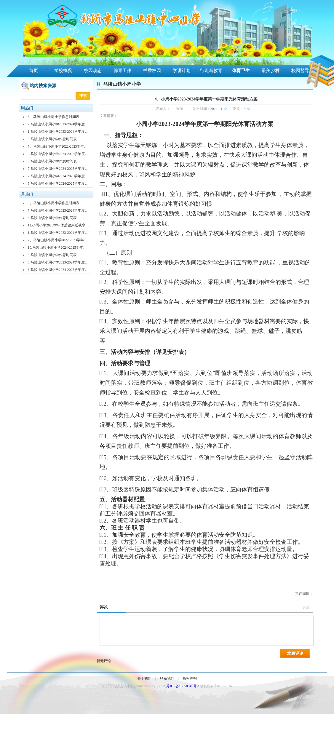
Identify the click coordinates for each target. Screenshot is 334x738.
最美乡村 (270, 70)
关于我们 (144, 678)
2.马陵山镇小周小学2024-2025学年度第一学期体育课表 (71, 176)
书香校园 (152, 70)
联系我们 (167, 678)
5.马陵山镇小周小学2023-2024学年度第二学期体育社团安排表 (76, 262)
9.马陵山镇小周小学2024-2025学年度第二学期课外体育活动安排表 (79, 154)
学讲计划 (182, 70)
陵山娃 (33, 82)
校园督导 (300, 70)
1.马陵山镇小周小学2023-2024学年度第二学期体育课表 (71, 132)
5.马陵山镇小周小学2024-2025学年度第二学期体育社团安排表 (76, 183)
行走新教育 (211, 70)
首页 (33, 70)
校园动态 (93, 70)
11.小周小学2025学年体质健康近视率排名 (60, 225)
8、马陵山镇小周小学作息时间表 (53, 117)
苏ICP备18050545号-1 (183, 686)
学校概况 (63, 70)
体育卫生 (241, 70)
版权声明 (190, 678)
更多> (306, 608)
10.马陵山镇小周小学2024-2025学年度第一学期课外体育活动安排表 (80, 247)
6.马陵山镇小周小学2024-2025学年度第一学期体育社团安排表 (76, 270)
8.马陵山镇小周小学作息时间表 (52, 139)
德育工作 (122, 70)
